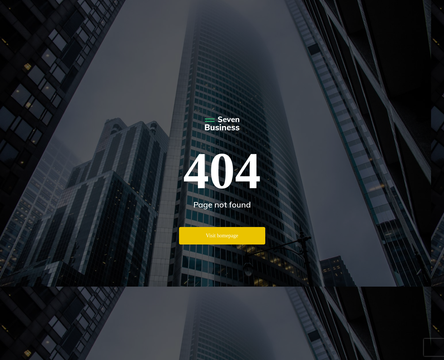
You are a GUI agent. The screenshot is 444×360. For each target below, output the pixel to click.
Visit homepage (222, 235)
